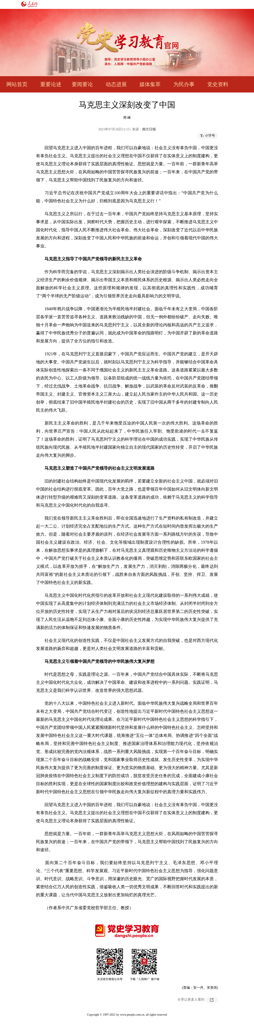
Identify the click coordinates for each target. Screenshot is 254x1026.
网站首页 (17, 84)
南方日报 (149, 129)
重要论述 (50, 84)
